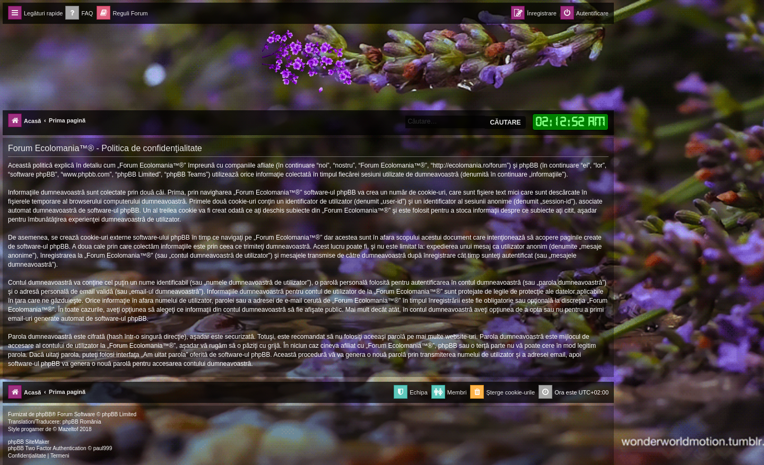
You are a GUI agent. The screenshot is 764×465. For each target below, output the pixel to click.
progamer (32, 429)
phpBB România (82, 422)
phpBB (44, 414)
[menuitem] (79, 13)
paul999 (102, 448)
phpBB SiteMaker (28, 442)
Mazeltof (68, 429)
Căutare (505, 122)
